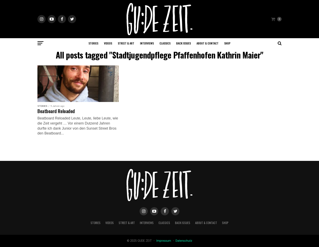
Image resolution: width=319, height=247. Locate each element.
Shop (227, 43)
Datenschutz (184, 241)
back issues (183, 43)
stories (93, 43)
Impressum (164, 241)
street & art (126, 43)
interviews (147, 43)
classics (165, 43)
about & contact (207, 43)
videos (108, 43)
